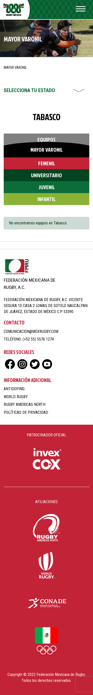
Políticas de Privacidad (26, 412)
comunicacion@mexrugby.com (31, 331)
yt (47, 364)
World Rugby (16, 396)
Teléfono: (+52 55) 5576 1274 (29, 339)
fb (10, 364)
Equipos (46, 139)
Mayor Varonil (47, 149)
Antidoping (14, 388)
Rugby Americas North (24, 404)
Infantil (46, 199)
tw (35, 364)
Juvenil (46, 187)
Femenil (46, 163)
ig (22, 364)
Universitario (46, 175)
